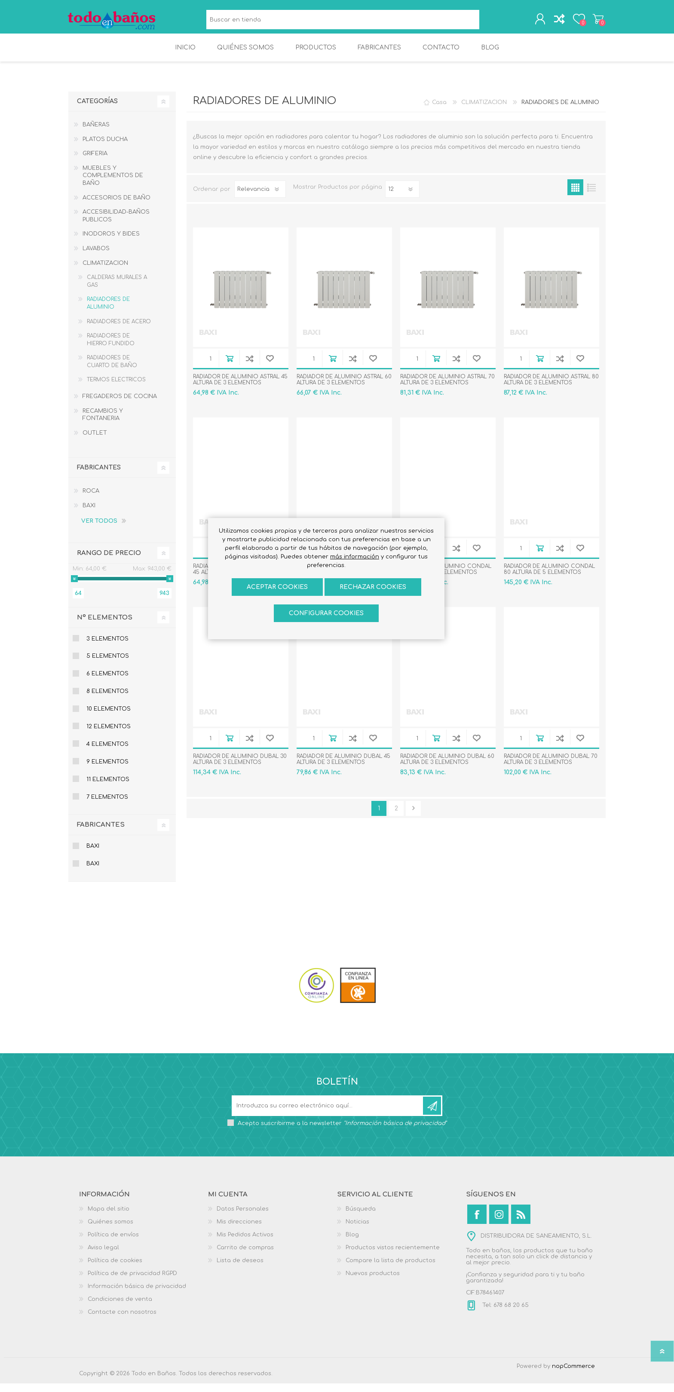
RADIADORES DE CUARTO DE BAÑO (112, 370)
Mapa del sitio (108, 1217)
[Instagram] (499, 1223)
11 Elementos (107, 788)
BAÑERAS (96, 133)
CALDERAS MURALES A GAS (117, 290)
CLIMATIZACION (105, 272)
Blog (352, 1243)
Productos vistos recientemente (393, 1256)
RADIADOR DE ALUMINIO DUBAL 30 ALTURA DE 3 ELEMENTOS (240, 768)
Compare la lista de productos (390, 1269)
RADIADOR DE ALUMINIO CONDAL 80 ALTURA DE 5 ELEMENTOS (549, 578)
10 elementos (108, 717)
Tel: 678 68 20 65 (505, 1314)
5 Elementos (107, 665)
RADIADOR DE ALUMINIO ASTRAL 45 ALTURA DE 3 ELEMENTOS (240, 388)
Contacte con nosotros (122, 1321)
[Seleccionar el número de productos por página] (402, 197)
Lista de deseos (240, 1269)
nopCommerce (573, 1375)
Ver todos (99, 530)
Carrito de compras (596, 21)
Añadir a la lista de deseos (270, 367)
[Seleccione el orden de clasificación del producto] (260, 197)
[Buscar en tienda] (342, 21)
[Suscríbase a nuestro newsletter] (328, 1114)
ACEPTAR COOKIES (277, 587)
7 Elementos (107, 806)
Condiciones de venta (120, 1308)
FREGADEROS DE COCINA (120, 405)
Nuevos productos (373, 1282)
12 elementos (108, 735)
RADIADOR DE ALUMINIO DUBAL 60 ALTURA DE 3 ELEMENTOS (447, 768)
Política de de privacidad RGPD (132, 1282)
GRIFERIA (95, 162)
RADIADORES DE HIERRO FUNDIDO (111, 348)
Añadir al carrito (229, 367)
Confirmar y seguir (413, 817)
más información (354, 557)
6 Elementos (107, 682)
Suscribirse (432, 1114)
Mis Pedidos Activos (245, 1243)
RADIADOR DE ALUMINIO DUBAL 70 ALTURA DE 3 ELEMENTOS (550, 768)
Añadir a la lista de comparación (249, 367)
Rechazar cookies (373, 587)
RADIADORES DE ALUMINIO (108, 312)
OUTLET (95, 441)
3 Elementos (107, 647)
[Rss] (520, 1223)
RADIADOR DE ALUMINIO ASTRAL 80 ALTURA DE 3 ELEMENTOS (551, 388)
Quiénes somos (110, 1230)
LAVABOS (96, 257)
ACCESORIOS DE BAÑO (116, 206)
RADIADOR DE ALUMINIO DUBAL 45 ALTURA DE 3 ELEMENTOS (343, 768)
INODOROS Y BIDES (111, 242)
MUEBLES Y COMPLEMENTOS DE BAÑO (113, 184)
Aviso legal (103, 1256)
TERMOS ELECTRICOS (116, 388)
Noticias (357, 1230)
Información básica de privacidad (137, 1295)
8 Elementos (107, 700)
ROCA (91, 500)
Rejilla (575, 196)
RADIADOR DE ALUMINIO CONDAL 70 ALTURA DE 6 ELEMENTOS (445, 578)
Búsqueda (489, 21)
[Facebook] (477, 1223)
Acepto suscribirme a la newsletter (342, 1132)
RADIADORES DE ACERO (119, 330)
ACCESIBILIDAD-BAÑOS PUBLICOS (116, 224)
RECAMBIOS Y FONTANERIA (103, 423)
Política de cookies (115, 1269)
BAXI (89, 514)
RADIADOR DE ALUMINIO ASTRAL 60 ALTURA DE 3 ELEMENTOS (344, 388)
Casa (439, 111)
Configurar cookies (326, 613)
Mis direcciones (239, 1230)
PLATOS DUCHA (105, 148)
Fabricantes (101, 833)
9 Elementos (107, 770)
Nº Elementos (104, 626)
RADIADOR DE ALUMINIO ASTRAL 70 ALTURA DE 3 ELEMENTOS (447, 388)
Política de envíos (113, 1243)
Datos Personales (243, 1217)
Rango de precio (109, 561)
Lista (591, 196)
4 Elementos (107, 753)
